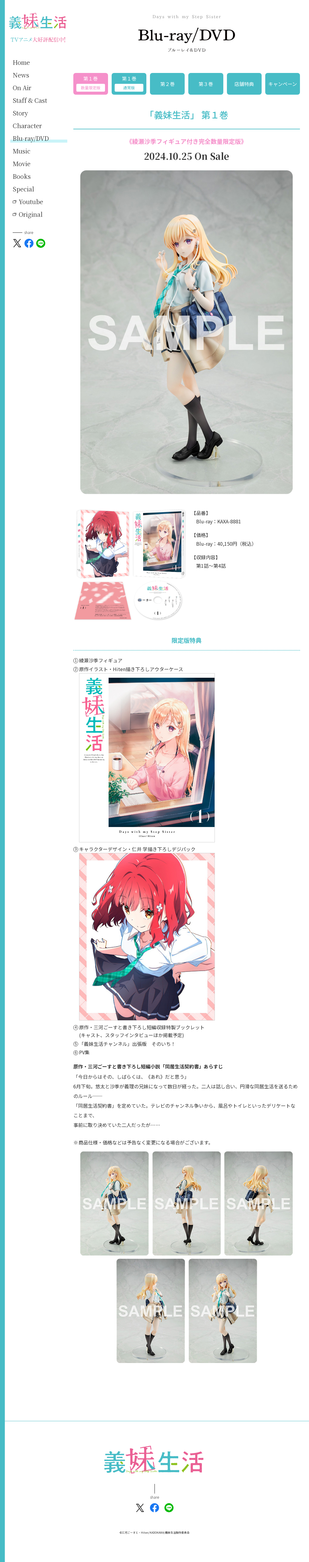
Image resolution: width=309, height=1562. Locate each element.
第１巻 (90, 83)
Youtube (31, 201)
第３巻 (206, 83)
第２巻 (167, 83)
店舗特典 (244, 83)
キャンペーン (282, 83)
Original (31, 214)
